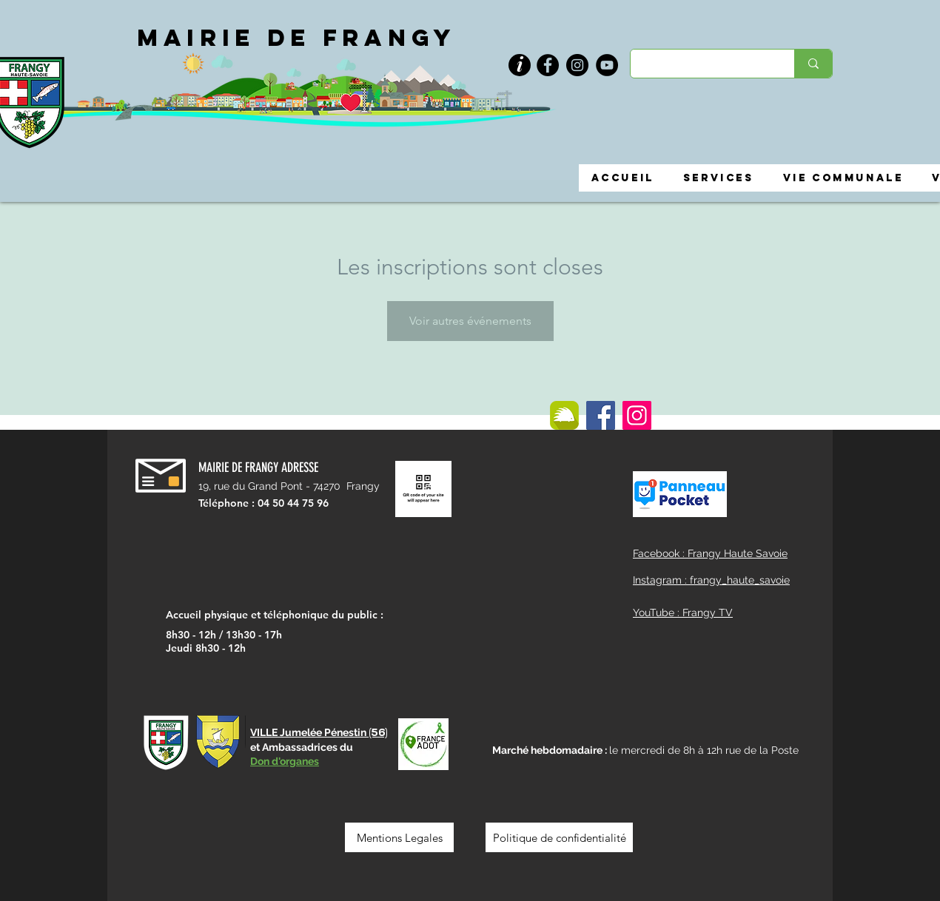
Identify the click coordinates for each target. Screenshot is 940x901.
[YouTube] (607, 65)
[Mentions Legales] (399, 837)
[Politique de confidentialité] (559, 837)
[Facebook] (548, 65)
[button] (520, 65)
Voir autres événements (470, 321)
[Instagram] (577, 65)
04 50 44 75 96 (293, 503)
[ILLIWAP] (564, 415)
